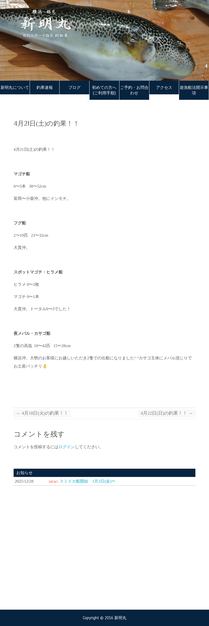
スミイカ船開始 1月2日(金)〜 (87, 481)
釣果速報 (44, 87)
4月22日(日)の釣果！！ (167, 413)
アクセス (164, 87)
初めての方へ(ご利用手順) (104, 90)
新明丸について (15, 87)
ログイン (67, 447)
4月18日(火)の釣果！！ (42, 413)
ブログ (74, 87)
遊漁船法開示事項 (194, 90)
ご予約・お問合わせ (134, 90)
